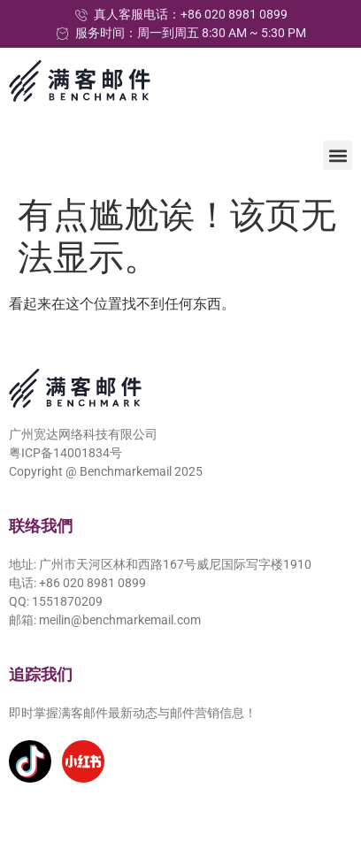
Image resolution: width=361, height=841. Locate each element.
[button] (337, 155)
